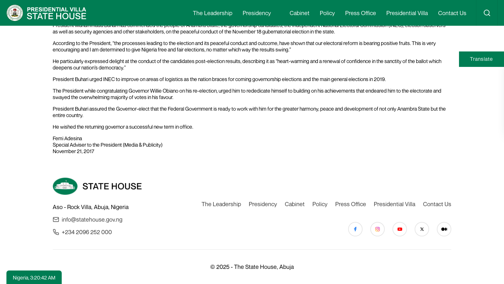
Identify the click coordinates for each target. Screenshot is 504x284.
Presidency (257, 12)
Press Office (360, 12)
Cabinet (300, 12)
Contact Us (452, 12)
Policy (327, 12)
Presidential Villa (407, 12)
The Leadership (212, 12)
